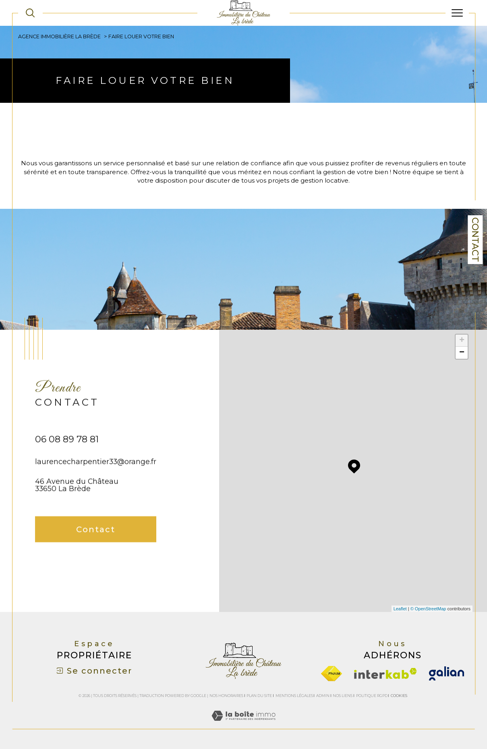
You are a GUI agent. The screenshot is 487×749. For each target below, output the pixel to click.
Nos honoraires (226, 695)
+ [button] (461, 341)
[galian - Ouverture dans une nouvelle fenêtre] (446, 673)
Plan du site (259, 695)
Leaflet (400, 608)
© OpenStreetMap (428, 608)
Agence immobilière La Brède (59, 36)
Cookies (399, 696)
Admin (323, 695)
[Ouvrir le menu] (457, 13)
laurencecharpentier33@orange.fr (95, 475)
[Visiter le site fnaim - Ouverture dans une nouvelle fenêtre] (331, 673)
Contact (475, 239)
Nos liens (342, 695)
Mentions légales (294, 695)
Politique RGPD (372, 695)
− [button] (461, 353)
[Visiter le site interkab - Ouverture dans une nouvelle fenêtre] (385, 673)
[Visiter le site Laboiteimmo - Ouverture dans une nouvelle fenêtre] (243, 724)
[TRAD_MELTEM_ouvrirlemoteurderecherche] (30, 13)
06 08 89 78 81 (67, 452)
